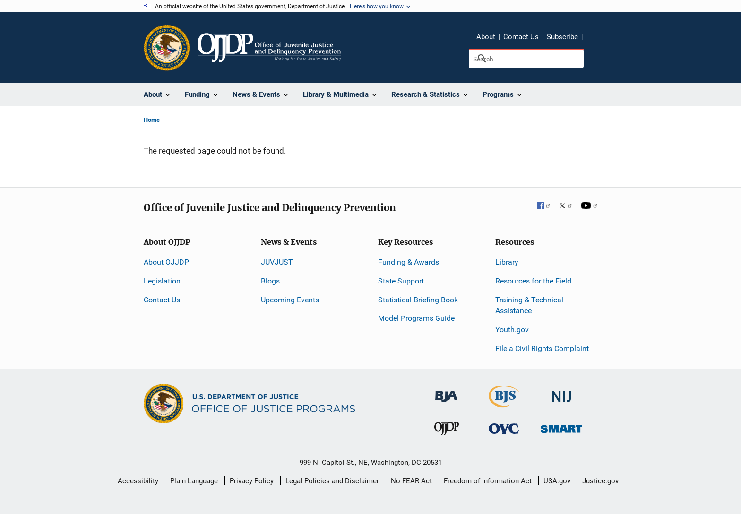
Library (506, 261)
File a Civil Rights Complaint (542, 348)
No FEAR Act (411, 481)
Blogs (270, 280)
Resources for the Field (533, 280)
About (485, 37)
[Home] (269, 47)
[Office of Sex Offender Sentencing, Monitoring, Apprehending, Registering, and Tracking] (561, 426)
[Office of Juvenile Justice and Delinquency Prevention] (446, 430)
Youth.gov (512, 329)
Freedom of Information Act (488, 481)
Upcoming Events (290, 299)
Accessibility (138, 481)
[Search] (526, 58)
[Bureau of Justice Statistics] (504, 403)
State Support (401, 280)
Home (152, 119)
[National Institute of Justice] (561, 392)
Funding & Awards (408, 261)
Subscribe (562, 37)
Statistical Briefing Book (418, 299)
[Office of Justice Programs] (167, 48)
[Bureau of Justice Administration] (446, 391)
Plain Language (194, 481)
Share (593, 38)
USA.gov (556, 481)
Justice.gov (600, 481)
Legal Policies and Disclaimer (332, 481)
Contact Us (521, 37)
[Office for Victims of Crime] (504, 428)
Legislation (162, 280)
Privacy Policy (252, 481)
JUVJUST (277, 261)
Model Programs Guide (416, 318)
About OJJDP (166, 261)
